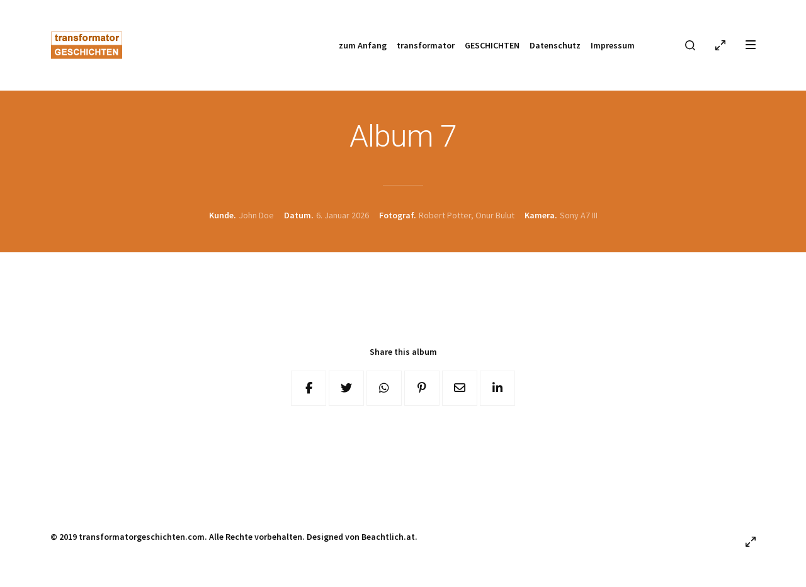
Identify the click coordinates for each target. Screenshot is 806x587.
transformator (426, 45)
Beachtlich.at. (389, 536)
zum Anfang (363, 45)
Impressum (613, 45)
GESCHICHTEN (492, 45)
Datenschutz (555, 45)
